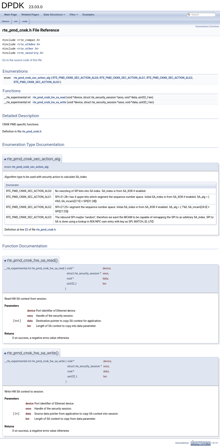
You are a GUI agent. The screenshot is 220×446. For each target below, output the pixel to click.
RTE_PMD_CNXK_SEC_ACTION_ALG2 (169, 77)
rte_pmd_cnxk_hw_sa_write (49, 102)
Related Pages (30, 14)
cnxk (24, 21)
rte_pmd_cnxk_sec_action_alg (32, 77)
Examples (89, 14)
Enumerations (202, 26)
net (16, 21)
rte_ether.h (28, 49)
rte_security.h (30, 53)
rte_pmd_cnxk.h (31, 131)
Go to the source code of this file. (22, 60)
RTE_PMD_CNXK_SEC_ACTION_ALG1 (122, 77)
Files (74, 15)
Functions (214, 26)
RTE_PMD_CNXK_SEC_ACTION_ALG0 (75, 77)
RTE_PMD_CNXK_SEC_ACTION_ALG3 (37, 82)
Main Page (10, 14)
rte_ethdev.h (29, 44)
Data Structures (55, 15)
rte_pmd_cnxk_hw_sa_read (49, 97)
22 (26, 229)
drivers (5, 21)
